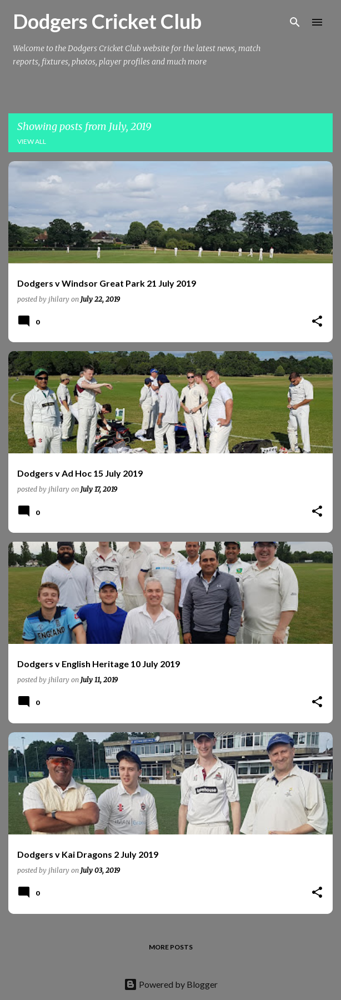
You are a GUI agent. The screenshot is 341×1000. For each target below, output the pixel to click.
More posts (171, 947)
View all (31, 141)
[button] (317, 321)
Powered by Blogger (171, 984)
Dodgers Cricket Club (107, 21)
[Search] (295, 22)
